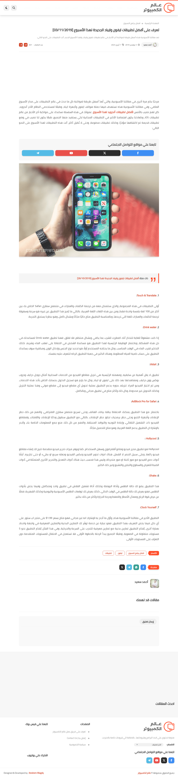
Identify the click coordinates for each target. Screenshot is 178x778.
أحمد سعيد (147, 45)
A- (21, 45)
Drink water (149, 327)
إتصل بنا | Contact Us (78, 738)
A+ (26, 45)
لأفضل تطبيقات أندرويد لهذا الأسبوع (113, 112)
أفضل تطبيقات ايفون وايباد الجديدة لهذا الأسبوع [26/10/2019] (108, 278)
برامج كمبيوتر (132, 8)
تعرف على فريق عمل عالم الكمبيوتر (71, 731)
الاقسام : (170, 744)
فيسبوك (96, 8)
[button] (143, 567)
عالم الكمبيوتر (144, 773)
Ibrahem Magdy (36, 773)
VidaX (153, 364)
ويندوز (119, 8)
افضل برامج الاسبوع (132, 23)
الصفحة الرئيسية (152, 23)
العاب (66, 8)
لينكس (76, 8)
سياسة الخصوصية (79, 744)
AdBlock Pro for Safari (144, 401)
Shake (152, 475)
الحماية (86, 8)
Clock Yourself (148, 507)
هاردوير (27, 8)
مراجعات (37, 8)
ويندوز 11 (108, 8)
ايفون (47, 8)
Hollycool (150, 438)
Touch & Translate (146, 295)
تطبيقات (108, 553)
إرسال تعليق (148, 622)
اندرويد (57, 8)
